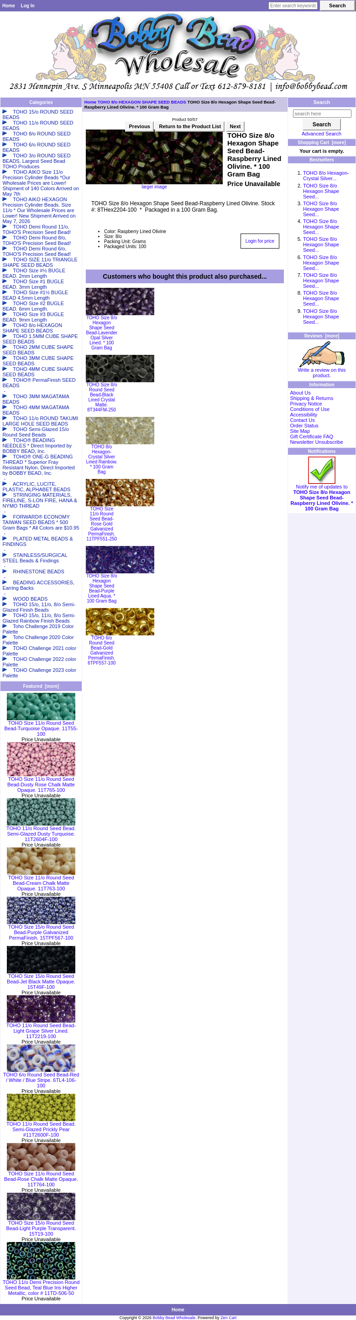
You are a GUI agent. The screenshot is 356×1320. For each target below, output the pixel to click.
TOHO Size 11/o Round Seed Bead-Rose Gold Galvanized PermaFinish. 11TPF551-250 (101, 523)
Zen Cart (228, 1317)
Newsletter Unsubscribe (316, 442)
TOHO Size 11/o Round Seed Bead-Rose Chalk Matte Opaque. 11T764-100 (41, 1176)
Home (8, 5)
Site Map (299, 431)
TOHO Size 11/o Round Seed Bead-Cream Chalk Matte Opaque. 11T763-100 (41, 880)
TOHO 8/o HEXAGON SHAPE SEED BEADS (142, 101)
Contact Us (302, 420)
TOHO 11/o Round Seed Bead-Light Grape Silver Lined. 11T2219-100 (41, 1028)
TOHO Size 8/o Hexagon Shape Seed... (321, 191)
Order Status (304, 425)
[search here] (322, 113)
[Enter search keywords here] (293, 6)
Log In (28, 5)
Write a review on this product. (322, 370)
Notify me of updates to (322, 495)
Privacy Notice (306, 403)
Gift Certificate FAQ (311, 436)
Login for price (260, 241)
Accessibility (303, 414)
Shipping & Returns (311, 398)
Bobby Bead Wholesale (174, 1317)
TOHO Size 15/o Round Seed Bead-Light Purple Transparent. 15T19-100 (41, 1226)
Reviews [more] (322, 335)
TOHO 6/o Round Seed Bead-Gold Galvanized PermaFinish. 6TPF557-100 (101, 650)
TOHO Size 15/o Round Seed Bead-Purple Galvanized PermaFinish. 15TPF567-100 (41, 930)
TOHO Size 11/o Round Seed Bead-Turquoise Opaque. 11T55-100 (41, 726)
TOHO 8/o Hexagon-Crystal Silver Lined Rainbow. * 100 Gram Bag (101, 459)
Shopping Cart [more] (322, 142)
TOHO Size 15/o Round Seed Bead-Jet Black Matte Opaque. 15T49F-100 (41, 979)
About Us (300, 392)
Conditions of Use (310, 409)
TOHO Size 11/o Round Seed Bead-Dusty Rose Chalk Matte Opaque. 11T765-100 (41, 782)
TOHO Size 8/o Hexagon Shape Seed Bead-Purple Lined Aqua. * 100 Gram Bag (101, 588)
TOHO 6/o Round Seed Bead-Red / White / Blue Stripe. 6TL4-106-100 (41, 1077)
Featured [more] (41, 686)
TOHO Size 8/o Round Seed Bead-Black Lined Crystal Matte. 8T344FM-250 (101, 397)
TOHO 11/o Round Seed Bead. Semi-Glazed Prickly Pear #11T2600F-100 (41, 1127)
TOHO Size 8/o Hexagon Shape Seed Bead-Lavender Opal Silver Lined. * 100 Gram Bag (101, 332)
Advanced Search (321, 133)
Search (322, 102)
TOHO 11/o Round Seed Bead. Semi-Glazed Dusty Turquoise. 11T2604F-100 (41, 831)
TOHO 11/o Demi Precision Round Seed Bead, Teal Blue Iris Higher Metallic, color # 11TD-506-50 (41, 1285)
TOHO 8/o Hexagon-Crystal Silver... (326, 175)
